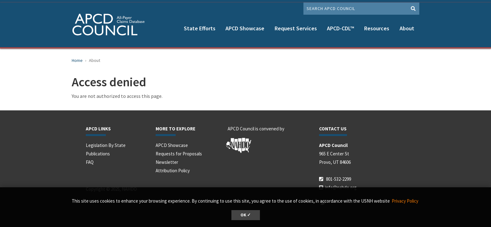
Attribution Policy (173, 171)
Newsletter (167, 162)
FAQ (90, 162)
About (407, 28)
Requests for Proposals (179, 154)
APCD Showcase (244, 28)
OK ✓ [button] (245, 215)
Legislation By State (106, 145)
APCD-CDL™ (340, 28)
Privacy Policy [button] (405, 201)
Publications (98, 154)
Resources (376, 28)
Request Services (296, 28)
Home (77, 60)
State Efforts (199, 28)
